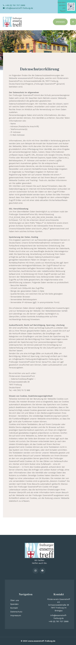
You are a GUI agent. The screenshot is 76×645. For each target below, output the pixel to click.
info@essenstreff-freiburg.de (19, 8)
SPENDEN (60, 22)
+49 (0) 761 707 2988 (15, 5)
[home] (12, 22)
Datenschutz (16, 611)
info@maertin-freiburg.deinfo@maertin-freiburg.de (35, 359)
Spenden (14, 604)
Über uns (14, 600)
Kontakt (14, 608)
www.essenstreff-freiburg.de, (31, 78)
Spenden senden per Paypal (61, 6)
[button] (73, 22)
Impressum (15, 615)
